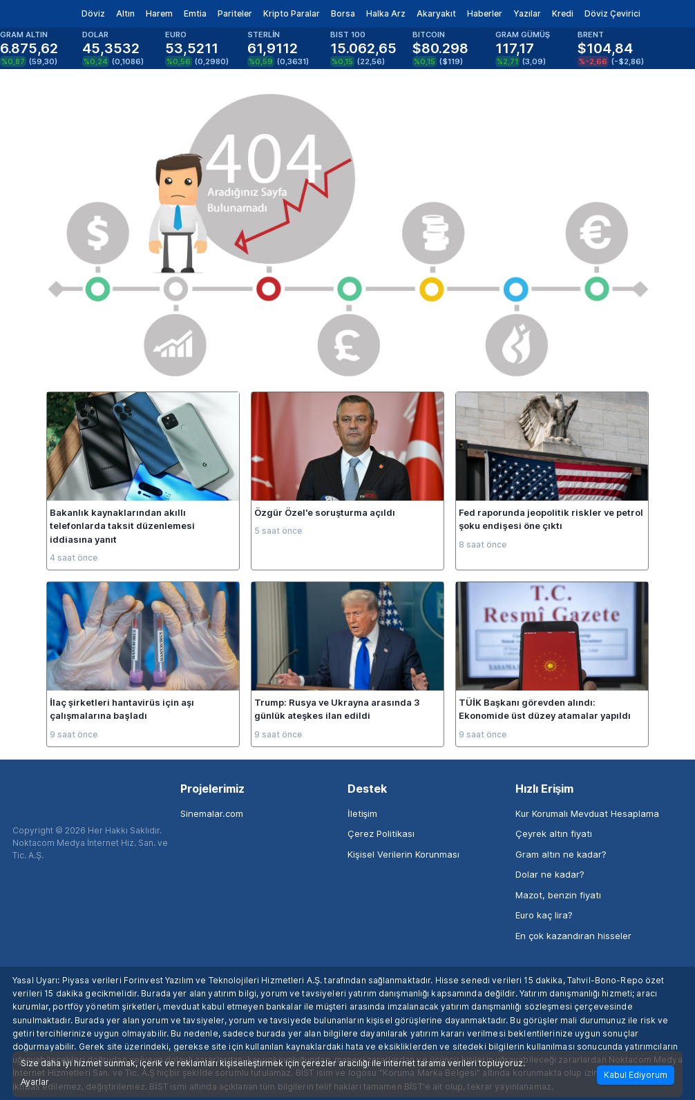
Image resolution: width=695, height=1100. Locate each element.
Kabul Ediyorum (635, 1075)
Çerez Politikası (381, 833)
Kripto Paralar (291, 13)
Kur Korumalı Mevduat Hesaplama (587, 813)
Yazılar (527, 13)
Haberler (484, 13)
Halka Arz (386, 13)
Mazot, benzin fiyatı (558, 894)
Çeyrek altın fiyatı (553, 833)
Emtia (195, 13)
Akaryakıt (436, 13)
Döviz (93, 13)
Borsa (343, 13)
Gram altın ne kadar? (561, 854)
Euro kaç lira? (544, 914)
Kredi (562, 13)
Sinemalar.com (211, 813)
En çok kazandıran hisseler (573, 935)
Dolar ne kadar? (549, 874)
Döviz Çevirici (612, 13)
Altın (125, 13)
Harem (159, 13)
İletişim (362, 813)
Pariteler (235, 13)
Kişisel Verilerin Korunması (403, 854)
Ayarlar (35, 1082)
